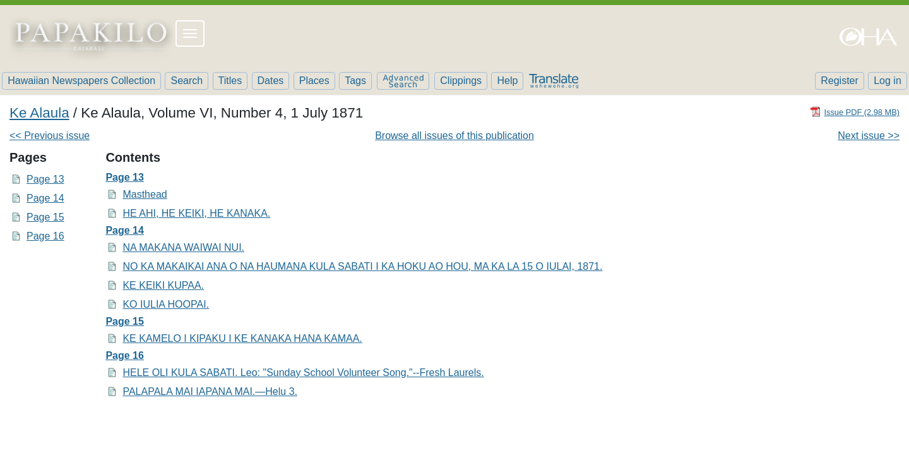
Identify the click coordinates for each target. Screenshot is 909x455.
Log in (887, 80)
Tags (355, 80)
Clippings (461, 80)
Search (186, 80)
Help (507, 80)
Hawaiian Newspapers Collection (81, 80)
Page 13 (45, 179)
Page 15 (45, 217)
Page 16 (45, 236)
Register (839, 80)
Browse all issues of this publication (454, 135)
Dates (271, 80)
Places (314, 80)
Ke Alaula (39, 113)
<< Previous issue (49, 135)
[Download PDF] (855, 111)
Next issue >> (869, 135)
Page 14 (45, 198)
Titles (230, 80)
